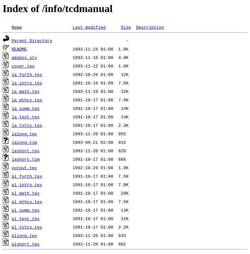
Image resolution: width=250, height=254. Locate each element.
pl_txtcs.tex (27, 227)
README (19, 49)
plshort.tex (26, 244)
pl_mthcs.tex (27, 201)
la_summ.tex (26, 108)
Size (126, 27)
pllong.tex (24, 235)
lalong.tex (24, 134)
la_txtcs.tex (27, 125)
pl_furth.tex (27, 176)
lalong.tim (24, 142)
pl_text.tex (26, 218)
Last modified (89, 27)
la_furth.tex (27, 74)
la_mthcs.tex (27, 100)
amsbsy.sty (24, 57)
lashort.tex (26, 151)
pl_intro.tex (27, 184)
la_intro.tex (27, 83)
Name (17, 27)
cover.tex (23, 66)
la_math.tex (26, 91)
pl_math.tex (26, 193)
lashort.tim (26, 159)
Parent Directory (32, 40)
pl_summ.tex (26, 210)
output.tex (24, 168)
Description (150, 27)
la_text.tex (26, 117)
